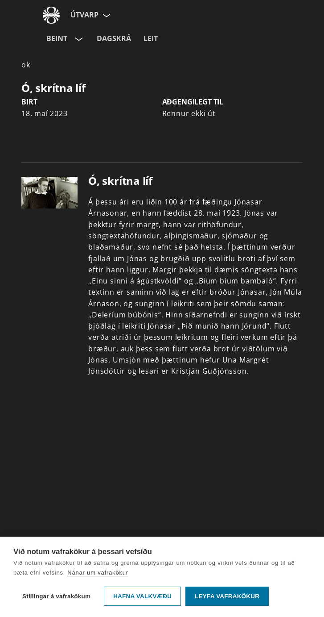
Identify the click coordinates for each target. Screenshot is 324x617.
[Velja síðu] (105, 15)
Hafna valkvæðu (142, 596)
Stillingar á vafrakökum (56, 596)
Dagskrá (114, 38)
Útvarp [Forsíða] (84, 15)
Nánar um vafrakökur (97, 572)
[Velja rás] (78, 39)
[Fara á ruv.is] (51, 15)
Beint (56, 38)
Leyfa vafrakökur (227, 596)
